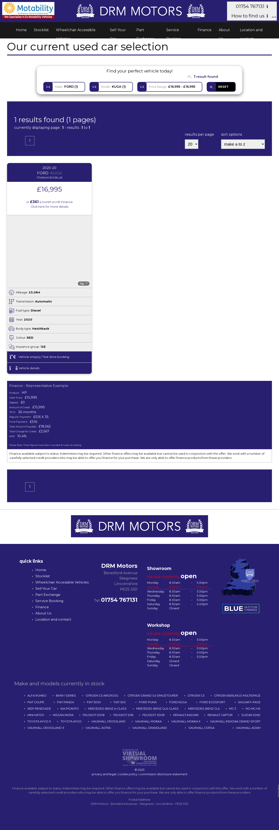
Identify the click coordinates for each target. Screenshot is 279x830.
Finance (205, 30)
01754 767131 (254, 6)
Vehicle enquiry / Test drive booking (39, 357)
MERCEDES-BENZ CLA (204, 708)
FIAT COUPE (35, 702)
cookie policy (127, 774)
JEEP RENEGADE (39, 708)
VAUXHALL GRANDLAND (149, 727)
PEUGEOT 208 (123, 715)
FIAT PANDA (65, 702)
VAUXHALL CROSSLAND (108, 721)
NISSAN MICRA (63, 715)
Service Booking (173, 31)
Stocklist (41, 30)
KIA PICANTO (70, 708)
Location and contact (251, 31)
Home (21, 30)
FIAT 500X (94, 702)
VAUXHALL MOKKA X (185, 721)
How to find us (251, 16)
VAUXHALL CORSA (201, 727)
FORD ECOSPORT (212, 702)
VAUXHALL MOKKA (148, 721)
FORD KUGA (178, 702)
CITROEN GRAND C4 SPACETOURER (153, 695)
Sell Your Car (118, 31)
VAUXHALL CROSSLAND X (45, 727)
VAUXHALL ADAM (248, 727)
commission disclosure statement (163, 774)
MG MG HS (253, 708)
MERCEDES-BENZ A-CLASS (107, 708)
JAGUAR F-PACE (249, 702)
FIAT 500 (120, 702)
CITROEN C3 (195, 695)
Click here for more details (49, 206)
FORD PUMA (148, 702)
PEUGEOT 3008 (153, 715)
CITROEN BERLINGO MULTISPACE (237, 695)
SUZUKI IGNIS (250, 715)
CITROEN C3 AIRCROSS (102, 695)
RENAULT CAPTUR (220, 715)
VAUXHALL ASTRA (98, 727)
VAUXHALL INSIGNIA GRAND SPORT (235, 721)
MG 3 (232, 708)
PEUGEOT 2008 (94, 715)
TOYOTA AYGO (71, 721)
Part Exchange (145, 31)
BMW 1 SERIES (66, 695)
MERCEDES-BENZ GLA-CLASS (157, 708)
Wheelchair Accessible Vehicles (76, 31)
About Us (224, 31)
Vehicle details (24, 368)
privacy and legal (104, 774)
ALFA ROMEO (36, 695)
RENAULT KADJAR (186, 715)
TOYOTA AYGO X (39, 721)
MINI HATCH (35, 715)
